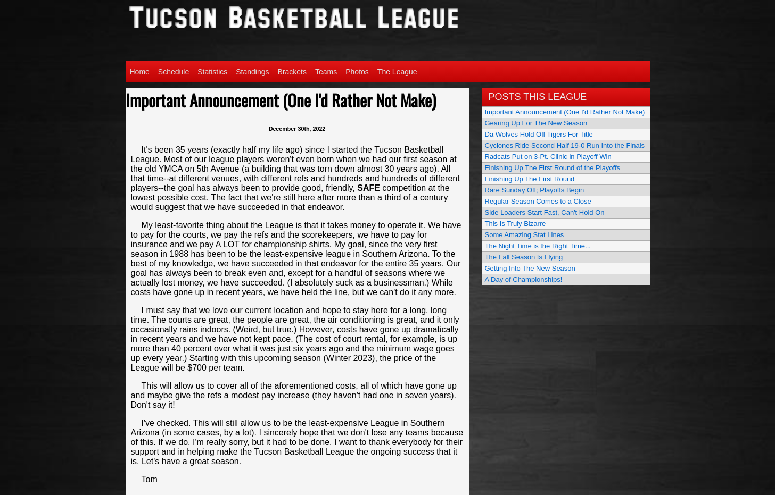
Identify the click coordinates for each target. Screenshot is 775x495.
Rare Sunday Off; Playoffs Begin (534, 190)
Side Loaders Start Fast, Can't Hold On (545, 212)
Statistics (212, 72)
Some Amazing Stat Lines (524, 235)
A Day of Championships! (524, 279)
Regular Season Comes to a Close (538, 201)
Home (140, 72)
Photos (357, 72)
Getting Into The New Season (530, 268)
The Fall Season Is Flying (524, 257)
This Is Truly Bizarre (515, 224)
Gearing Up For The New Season (536, 123)
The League (397, 72)
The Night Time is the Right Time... (538, 246)
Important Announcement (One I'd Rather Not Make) (565, 112)
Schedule (173, 72)
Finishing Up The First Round (530, 179)
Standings (252, 72)
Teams (326, 72)
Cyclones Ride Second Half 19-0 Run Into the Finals (565, 145)
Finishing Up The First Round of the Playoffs (553, 168)
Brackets (292, 72)
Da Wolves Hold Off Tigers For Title (539, 134)
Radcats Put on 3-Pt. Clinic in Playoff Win (548, 157)
